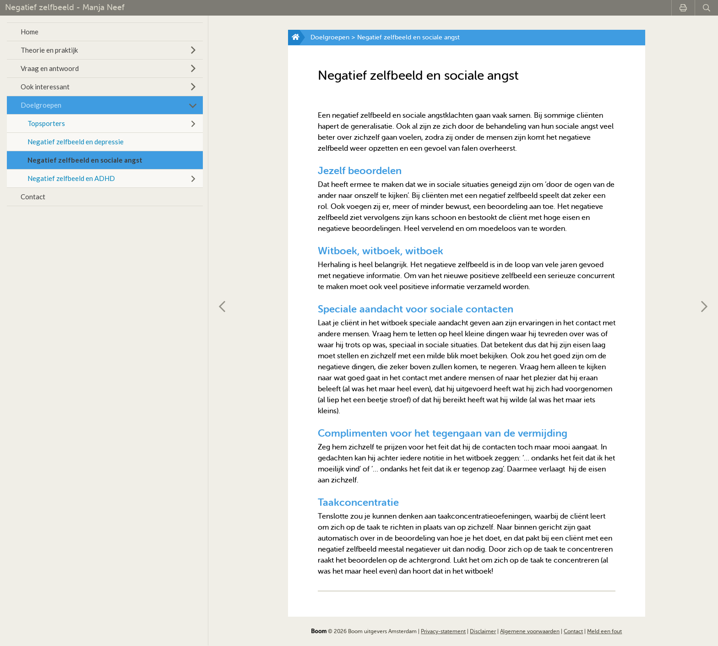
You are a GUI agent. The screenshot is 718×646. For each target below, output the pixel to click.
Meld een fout (604, 631)
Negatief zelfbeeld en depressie (75, 141)
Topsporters (46, 123)
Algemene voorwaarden (530, 631)
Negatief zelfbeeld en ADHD (71, 178)
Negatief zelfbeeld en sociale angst (84, 160)
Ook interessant (45, 86)
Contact (33, 196)
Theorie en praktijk (49, 50)
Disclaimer (483, 631)
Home (29, 31)
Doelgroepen (41, 105)
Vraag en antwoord (50, 68)
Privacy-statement (443, 631)
